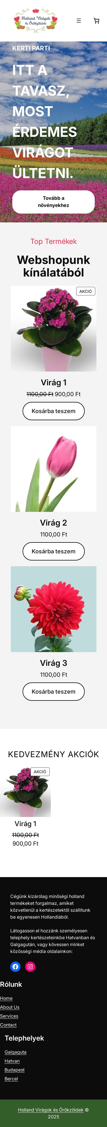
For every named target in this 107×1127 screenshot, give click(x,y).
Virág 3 (53, 663)
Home (6, 998)
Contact (8, 1025)
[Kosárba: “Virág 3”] (54, 691)
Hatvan (12, 1061)
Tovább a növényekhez (53, 201)
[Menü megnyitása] (78, 20)
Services (9, 1016)
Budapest (15, 1070)
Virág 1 (53, 382)
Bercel (11, 1078)
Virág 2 (53, 523)
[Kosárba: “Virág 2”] (54, 551)
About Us (9, 1007)
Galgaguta (16, 1052)
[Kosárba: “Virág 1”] (54, 411)
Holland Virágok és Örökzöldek (51, 1110)
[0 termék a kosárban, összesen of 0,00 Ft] (96, 20)
